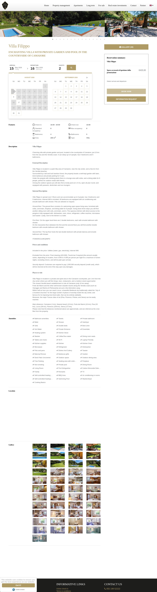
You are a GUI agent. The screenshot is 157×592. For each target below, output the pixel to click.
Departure (34, 65)
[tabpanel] (26, 24)
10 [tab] (86, 39)
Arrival (12, 65)
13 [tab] (97, 39)
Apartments (78, 5)
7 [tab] (75, 39)
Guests (61, 65)
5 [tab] (67, 39)
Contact (133, 5)
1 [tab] (53, 39)
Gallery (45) (126, 47)
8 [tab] (78, 39)
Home (46, 5)
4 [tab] (64, 39)
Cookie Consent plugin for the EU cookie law (18, 589)
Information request (126, 99)
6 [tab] (71, 39)
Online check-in (62, 589)
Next (154, 24)
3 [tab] (60, 39)
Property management (61, 5)
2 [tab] (56, 39)
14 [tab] (100, 39)
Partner (143, 5)
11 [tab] (89, 39)
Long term (90, 5)
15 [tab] (104, 39)
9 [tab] (82, 39)
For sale (101, 5)
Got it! (18, 585)
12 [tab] (93, 39)
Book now (126, 91)
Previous (2, 24)
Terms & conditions (63, 591)
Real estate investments (117, 5)
